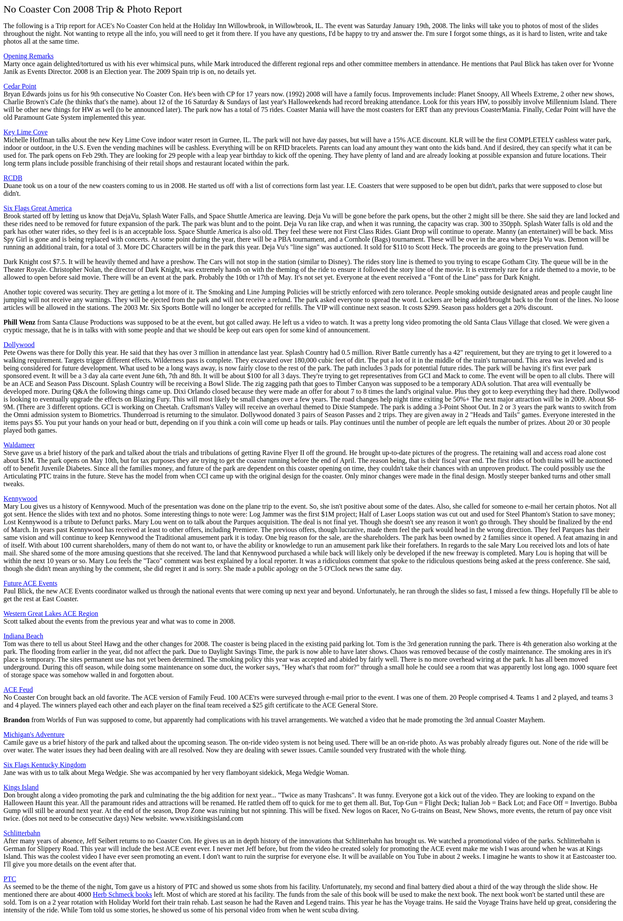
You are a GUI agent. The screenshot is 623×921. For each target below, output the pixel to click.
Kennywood (20, 498)
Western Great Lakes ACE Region (50, 613)
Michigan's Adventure (33, 734)
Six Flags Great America (37, 208)
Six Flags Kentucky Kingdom (44, 764)
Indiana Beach (23, 636)
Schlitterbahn (21, 833)
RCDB (12, 178)
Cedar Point (19, 86)
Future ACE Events (30, 583)
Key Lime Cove (25, 132)
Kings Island (21, 787)
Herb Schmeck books (122, 894)
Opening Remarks (28, 56)
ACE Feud (18, 689)
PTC (9, 879)
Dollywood (19, 344)
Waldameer (19, 445)
